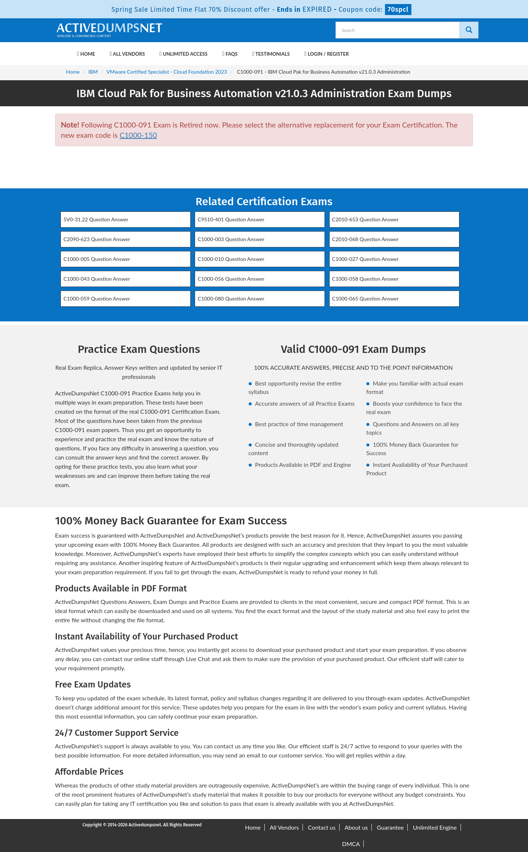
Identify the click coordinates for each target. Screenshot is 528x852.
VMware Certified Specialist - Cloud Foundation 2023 (166, 72)
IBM (93, 72)
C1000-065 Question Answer (365, 298)
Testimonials (271, 54)
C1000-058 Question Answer (365, 279)
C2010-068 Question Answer (365, 239)
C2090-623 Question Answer (96, 239)
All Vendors (127, 54)
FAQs (230, 54)
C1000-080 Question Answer (231, 298)
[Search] (468, 30)
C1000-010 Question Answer (231, 259)
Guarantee (390, 827)
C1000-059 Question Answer (96, 298)
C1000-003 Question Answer (231, 239)
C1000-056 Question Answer (231, 279)
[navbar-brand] (64, 50)
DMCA (351, 843)
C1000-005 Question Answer (96, 259)
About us (356, 827)
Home (86, 54)
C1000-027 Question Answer (365, 259)
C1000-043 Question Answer (96, 279)
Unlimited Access (184, 54)
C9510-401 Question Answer (231, 219)
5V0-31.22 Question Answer (95, 219)
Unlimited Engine (435, 827)
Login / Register (326, 54)
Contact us (322, 827)
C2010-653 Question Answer (365, 219)
